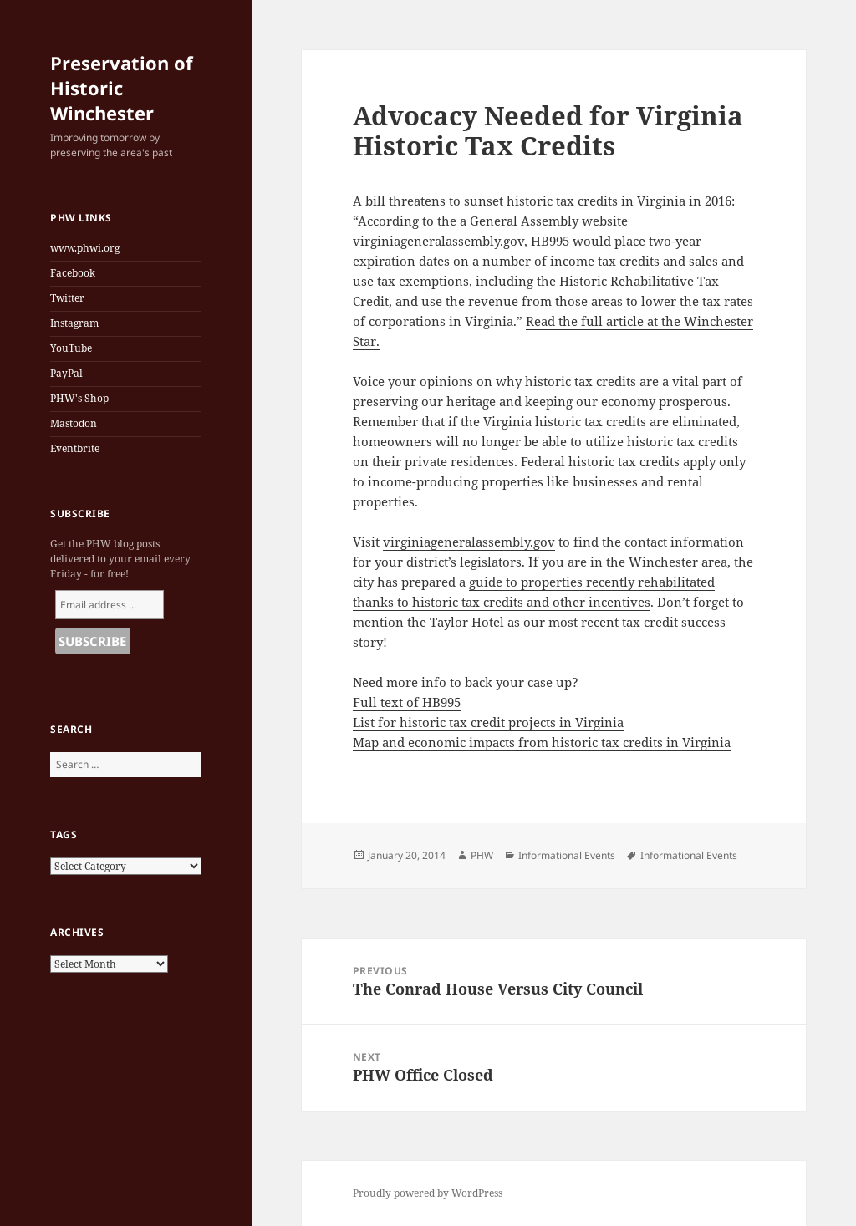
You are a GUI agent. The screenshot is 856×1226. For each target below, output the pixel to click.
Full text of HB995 (407, 702)
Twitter (67, 298)
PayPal (66, 373)
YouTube (71, 348)
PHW (482, 855)
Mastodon (73, 423)
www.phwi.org (85, 248)
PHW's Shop (79, 398)
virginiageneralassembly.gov (469, 541)
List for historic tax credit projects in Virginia (488, 722)
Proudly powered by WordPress (427, 1193)
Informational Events (566, 855)
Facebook (72, 273)
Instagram (74, 323)
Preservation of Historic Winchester (121, 87)
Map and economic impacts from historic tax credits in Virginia (542, 742)
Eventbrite (74, 448)
